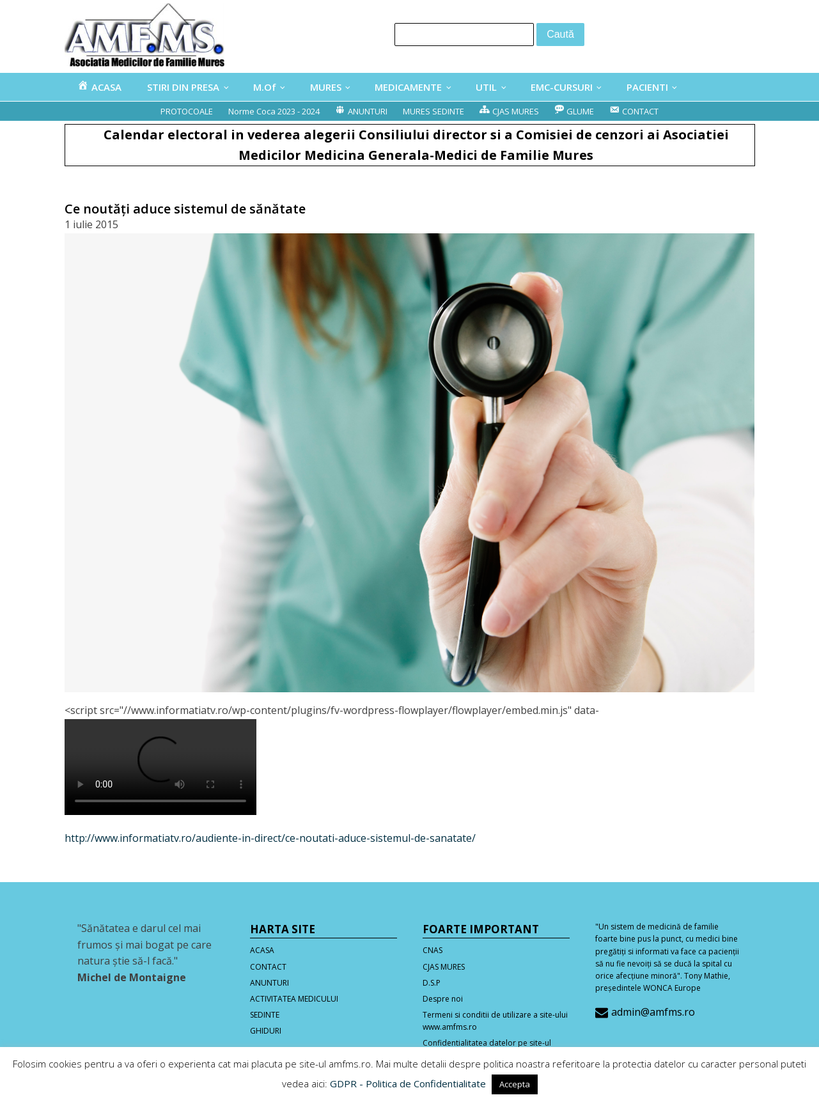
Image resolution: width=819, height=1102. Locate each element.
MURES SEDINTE (433, 111)
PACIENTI (647, 87)
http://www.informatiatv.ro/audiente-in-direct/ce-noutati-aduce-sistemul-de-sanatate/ (270, 838)
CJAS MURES (444, 966)
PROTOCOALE (186, 111)
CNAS (432, 950)
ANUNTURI (269, 982)
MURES (325, 87)
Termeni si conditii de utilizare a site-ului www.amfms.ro (495, 1020)
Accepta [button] (514, 1084)
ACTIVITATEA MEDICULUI (294, 998)
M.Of (264, 87)
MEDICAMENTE (408, 87)
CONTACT (268, 966)
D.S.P (432, 982)
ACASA (262, 950)
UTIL (486, 87)
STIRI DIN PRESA (183, 87)
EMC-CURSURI (562, 87)
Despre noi (443, 998)
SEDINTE (264, 1014)
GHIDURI (265, 1030)
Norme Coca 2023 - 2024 (274, 111)
